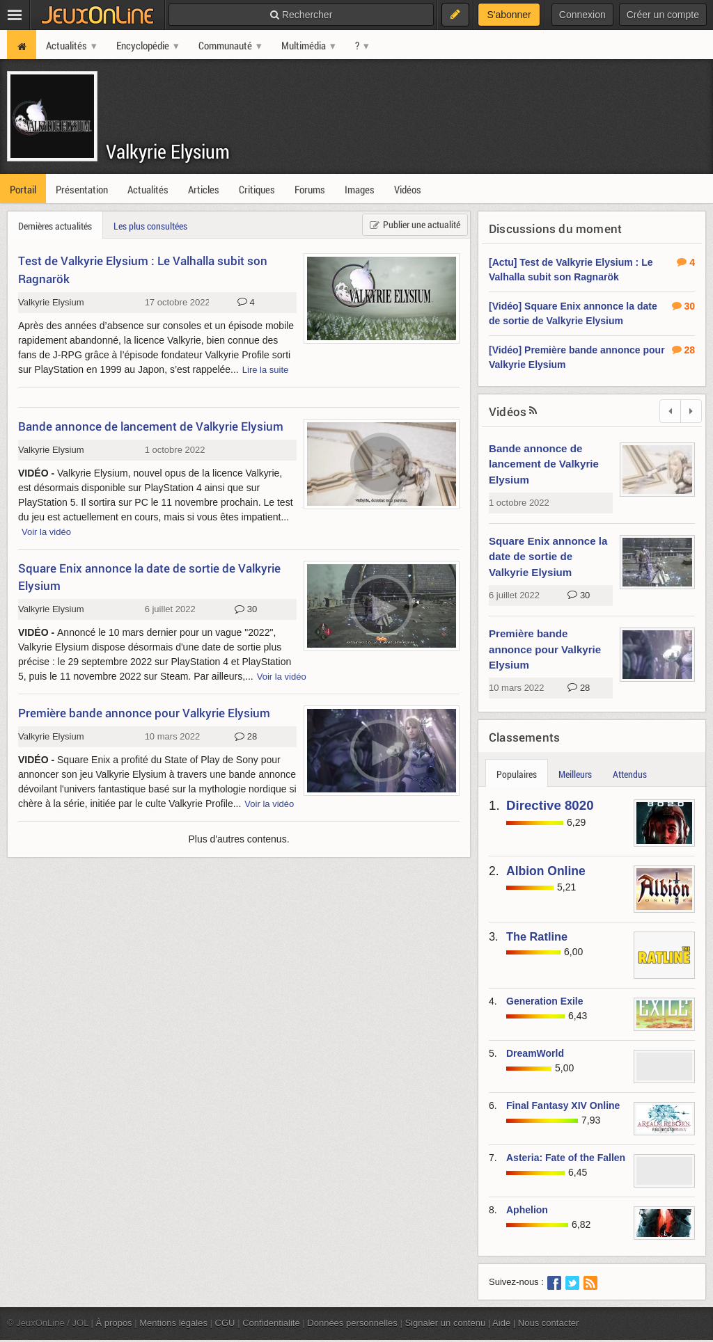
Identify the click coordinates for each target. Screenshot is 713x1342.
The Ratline (536, 936)
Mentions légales (173, 1323)
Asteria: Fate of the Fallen (565, 1157)
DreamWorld (535, 1053)
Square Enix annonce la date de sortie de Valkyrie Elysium (548, 556)
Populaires (516, 774)
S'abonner (509, 14)
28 (578, 688)
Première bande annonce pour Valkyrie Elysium (545, 649)
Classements (524, 737)
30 (578, 595)
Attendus (630, 774)
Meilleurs (575, 774)
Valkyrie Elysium (168, 151)
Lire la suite (265, 370)
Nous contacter (548, 1323)
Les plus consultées (150, 225)
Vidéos (507, 412)
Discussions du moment (555, 229)
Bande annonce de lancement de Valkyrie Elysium (544, 464)
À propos (114, 1323)
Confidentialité (271, 1323)
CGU (225, 1323)
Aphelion (527, 1209)
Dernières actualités (55, 225)
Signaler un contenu (445, 1323)
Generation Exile (544, 1001)
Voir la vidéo (46, 532)
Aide (501, 1323)
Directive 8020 (550, 805)
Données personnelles (352, 1323)
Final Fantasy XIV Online (563, 1105)
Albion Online (546, 871)
